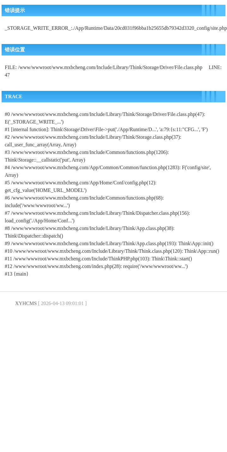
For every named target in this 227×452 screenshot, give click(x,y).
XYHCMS (26, 303)
